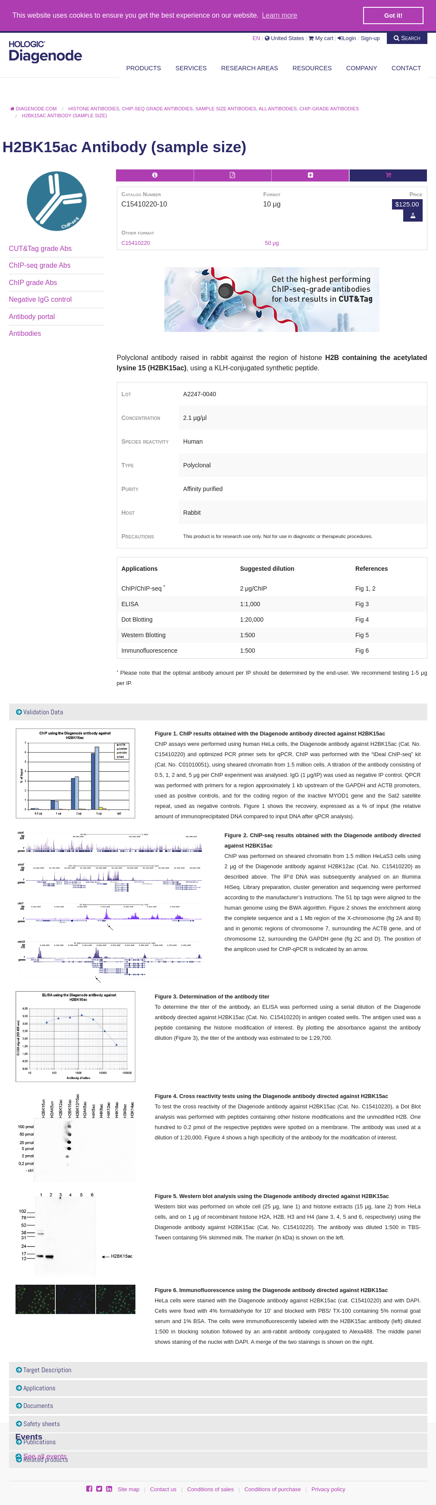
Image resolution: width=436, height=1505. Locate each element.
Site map (129, 1489)
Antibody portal (32, 316)
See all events (45, 1456)
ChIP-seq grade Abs (40, 265)
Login (347, 37)
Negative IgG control (40, 299)
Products (143, 67)
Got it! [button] (393, 15)
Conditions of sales (210, 1489)
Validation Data (39, 711)
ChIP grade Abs (33, 282)
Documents (34, 1405)
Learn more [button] (279, 15)
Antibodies (25, 333)
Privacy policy (328, 1489)
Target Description (44, 1369)
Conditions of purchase (273, 1489)
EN (256, 37)
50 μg (272, 242)
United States (284, 37)
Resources (312, 67)
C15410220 (136, 242)
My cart (320, 37)
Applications (36, 1387)
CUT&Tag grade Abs (40, 248)
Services (191, 67)
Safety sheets (38, 1423)
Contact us (163, 1489)
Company (361, 67)
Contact (406, 67)
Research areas (249, 67)
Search (407, 37)
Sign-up (370, 37)
